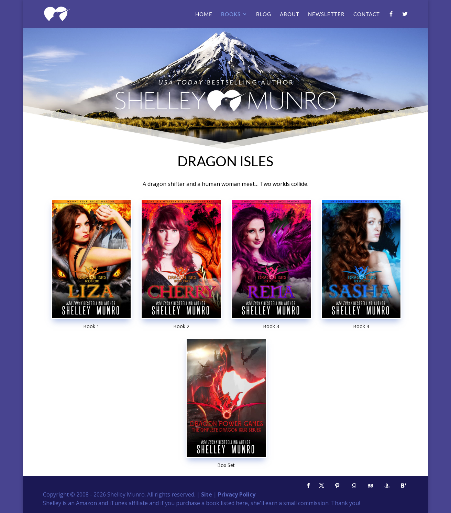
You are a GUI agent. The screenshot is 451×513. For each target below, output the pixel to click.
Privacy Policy (236, 494)
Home (203, 14)
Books (231, 14)
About (289, 14)
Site (206, 494)
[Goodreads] (354, 485)
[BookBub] (370, 485)
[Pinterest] (337, 485)
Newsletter (326, 14)
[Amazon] (387, 485)
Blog (263, 14)
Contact (366, 14)
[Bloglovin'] (403, 485)
